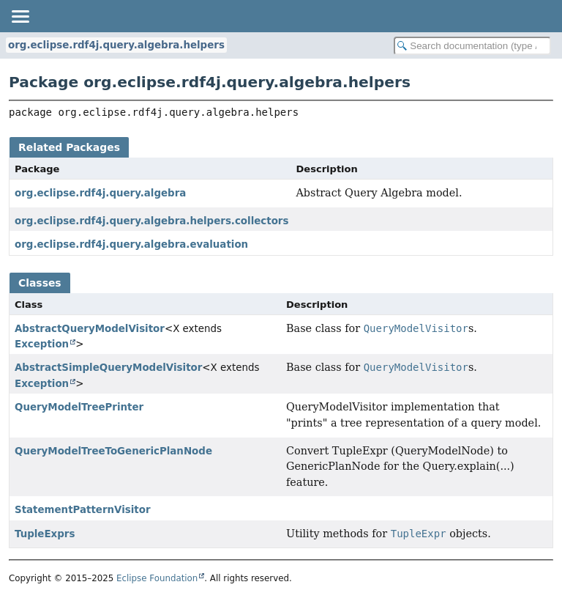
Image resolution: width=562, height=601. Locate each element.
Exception (42, 344)
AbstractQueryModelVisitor (90, 328)
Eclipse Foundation (157, 578)
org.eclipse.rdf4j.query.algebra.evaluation (131, 244)
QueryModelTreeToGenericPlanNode (113, 451)
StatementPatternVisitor (83, 509)
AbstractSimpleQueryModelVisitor (108, 367)
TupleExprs (45, 533)
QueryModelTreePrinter (79, 407)
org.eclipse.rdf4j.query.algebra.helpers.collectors (151, 220)
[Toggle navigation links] (19, 16)
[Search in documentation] (472, 46)
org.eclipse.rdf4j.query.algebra (100, 193)
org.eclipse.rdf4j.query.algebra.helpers (116, 45)
